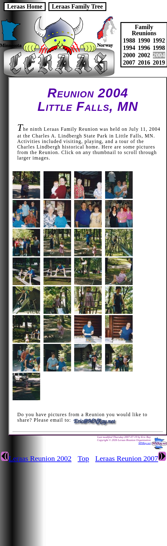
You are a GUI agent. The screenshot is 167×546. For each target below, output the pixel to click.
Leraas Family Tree (77, 6)
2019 (159, 62)
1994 (129, 47)
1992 (159, 40)
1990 (144, 40)
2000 (129, 55)
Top (83, 458)
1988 (129, 40)
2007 (129, 62)
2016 (144, 62)
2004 (159, 55)
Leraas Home (24, 6)
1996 (144, 47)
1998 (159, 47)
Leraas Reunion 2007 (126, 458)
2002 (144, 55)
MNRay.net (145, 443)
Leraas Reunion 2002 (40, 458)
